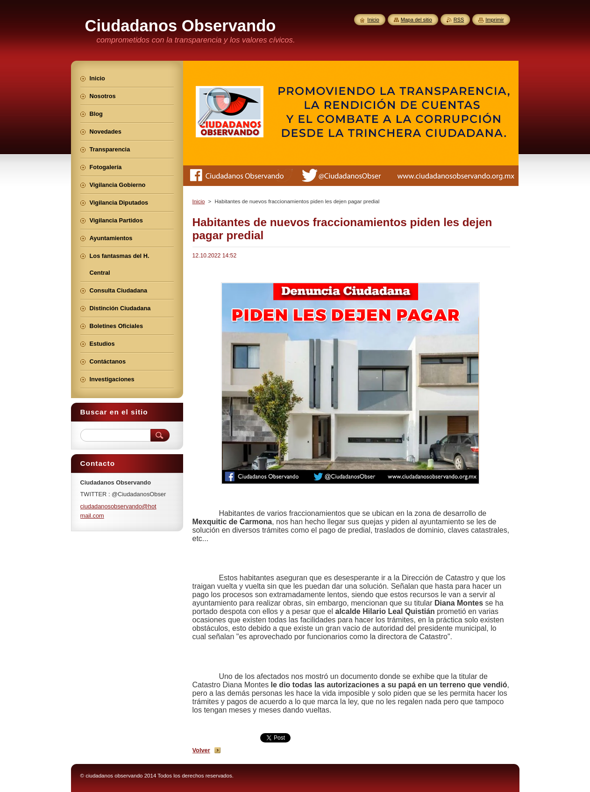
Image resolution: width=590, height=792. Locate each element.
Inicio (198, 201)
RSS (459, 19)
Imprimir (494, 19)
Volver (201, 750)
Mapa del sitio (416, 19)
